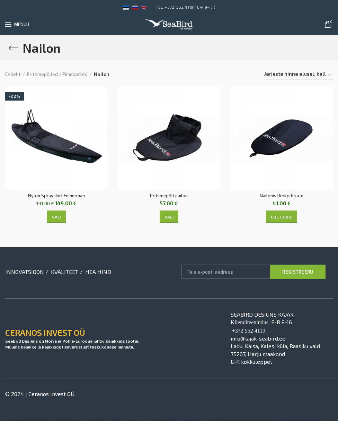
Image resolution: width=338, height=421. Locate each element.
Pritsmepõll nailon (169, 196)
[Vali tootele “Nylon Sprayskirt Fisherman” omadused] (56, 217)
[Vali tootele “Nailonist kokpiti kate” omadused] (281, 217)
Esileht (13, 74)
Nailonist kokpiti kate (281, 196)
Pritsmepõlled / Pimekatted (57, 74)
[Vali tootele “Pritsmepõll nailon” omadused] (169, 217)
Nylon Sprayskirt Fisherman (56, 196)
